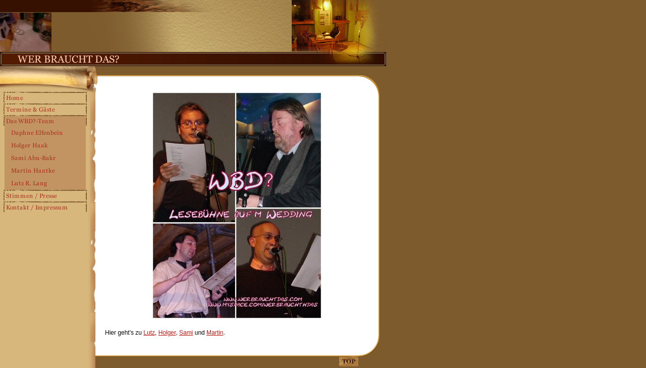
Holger (167, 332)
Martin (214, 332)
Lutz (149, 332)
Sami (186, 332)
